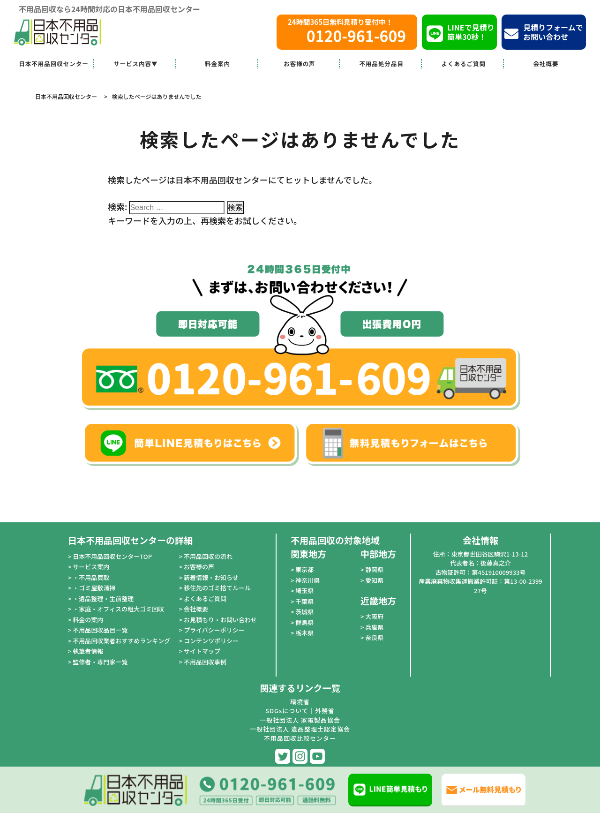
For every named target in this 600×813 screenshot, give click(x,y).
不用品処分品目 (382, 63)
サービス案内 (91, 566)
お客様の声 (299, 63)
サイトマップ (202, 651)
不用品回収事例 (205, 661)
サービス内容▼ (135, 63)
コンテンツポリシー (211, 640)
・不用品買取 (91, 577)
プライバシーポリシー (214, 629)
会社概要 (546, 63)
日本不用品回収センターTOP (112, 556)
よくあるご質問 (463, 63)
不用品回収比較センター (300, 738)
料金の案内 (88, 619)
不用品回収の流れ (208, 556)
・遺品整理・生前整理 (103, 598)
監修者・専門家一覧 (100, 661)
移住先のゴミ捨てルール (217, 587)
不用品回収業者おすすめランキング (121, 640)
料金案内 (217, 63)
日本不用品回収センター (54, 63)
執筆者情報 (88, 651)
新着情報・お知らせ (211, 577)
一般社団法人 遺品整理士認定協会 (300, 728)
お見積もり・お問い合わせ (220, 619)
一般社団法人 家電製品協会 (300, 719)
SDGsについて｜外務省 (300, 710)
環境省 (300, 701)
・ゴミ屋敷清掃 (94, 587)
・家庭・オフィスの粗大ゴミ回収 (118, 608)
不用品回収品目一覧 (100, 629)
